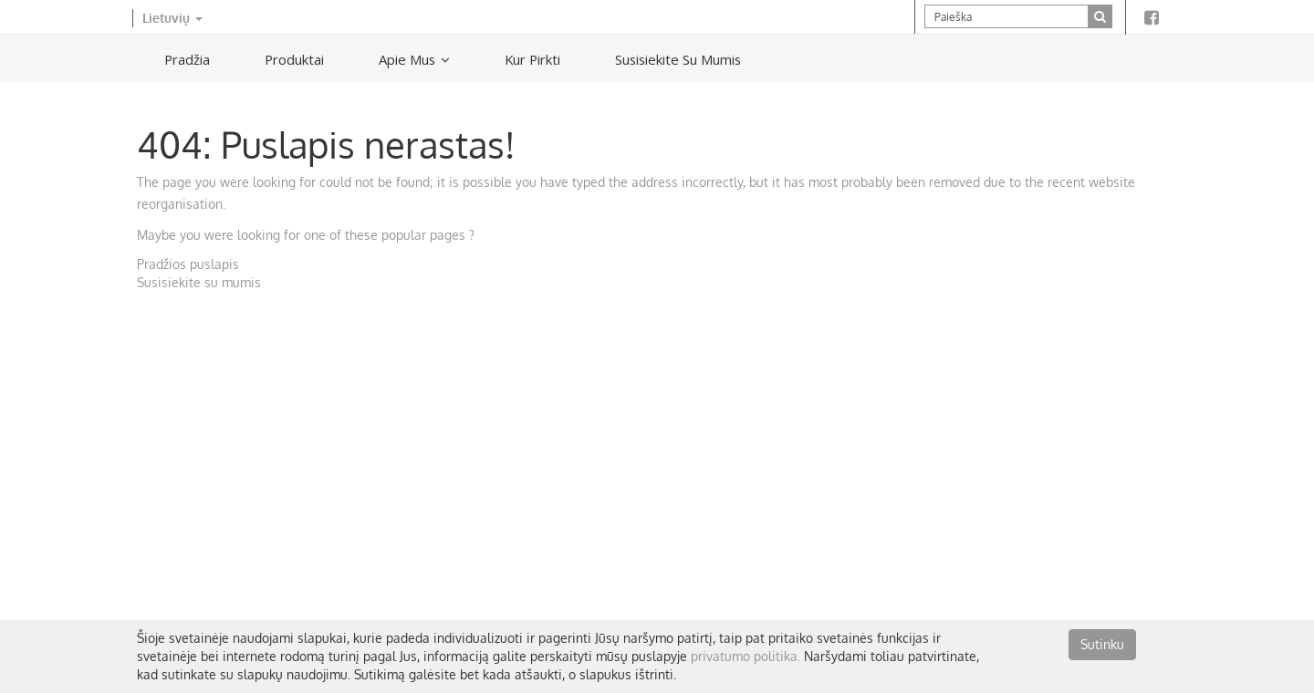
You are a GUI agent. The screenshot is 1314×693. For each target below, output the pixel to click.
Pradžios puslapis (188, 264)
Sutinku (1102, 644)
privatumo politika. (745, 656)
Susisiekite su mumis (199, 282)
